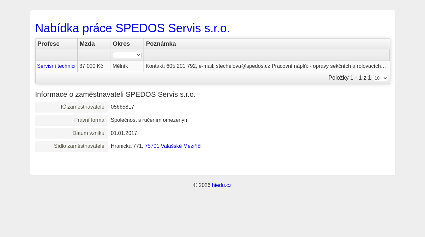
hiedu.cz (222, 185)
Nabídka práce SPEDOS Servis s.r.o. (132, 28)
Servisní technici (56, 66)
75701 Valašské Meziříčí (173, 146)
